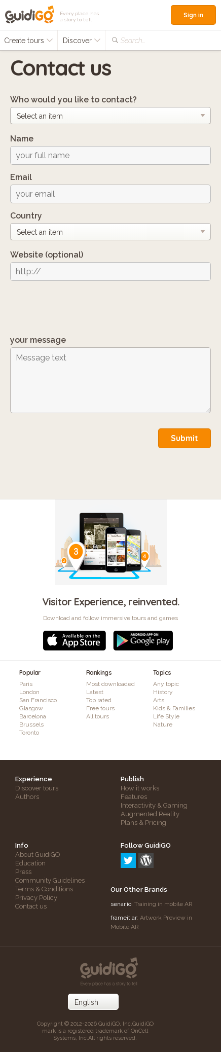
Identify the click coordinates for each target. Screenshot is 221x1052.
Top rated (99, 700)
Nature (162, 724)
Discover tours (36, 788)
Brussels (31, 724)
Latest (94, 692)
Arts (158, 700)
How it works (140, 788)
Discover (82, 41)
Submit (184, 438)
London (29, 692)
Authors (27, 797)
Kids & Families (174, 708)
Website (46, 255)
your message (38, 340)
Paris (25, 683)
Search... (133, 41)
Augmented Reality (150, 814)
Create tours (28, 41)
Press (23, 872)
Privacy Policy (36, 897)
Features (134, 797)
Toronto (29, 732)
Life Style (166, 716)
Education (30, 863)
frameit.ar (123, 917)
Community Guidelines (50, 880)
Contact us (31, 906)
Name (21, 138)
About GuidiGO (37, 854)
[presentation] (87, 308)
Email (21, 177)
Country (26, 216)
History (163, 692)
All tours (97, 716)
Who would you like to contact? (73, 99)
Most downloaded (110, 683)
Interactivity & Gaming (154, 805)
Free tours (100, 708)
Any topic (166, 683)
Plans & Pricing (143, 822)
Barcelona (32, 716)
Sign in (193, 15)
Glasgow (31, 708)
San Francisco (38, 700)
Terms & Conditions (44, 889)
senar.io (120, 904)
